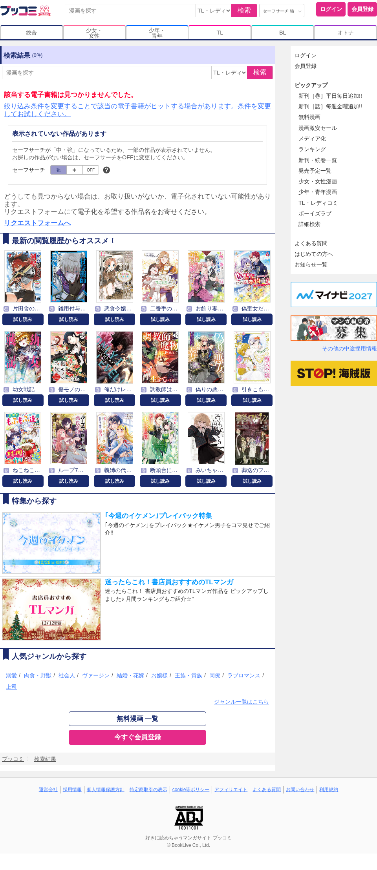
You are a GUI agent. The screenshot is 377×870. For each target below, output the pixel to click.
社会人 (67, 675)
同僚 (214, 675)
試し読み (22, 319)
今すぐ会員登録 (137, 737)
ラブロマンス (243, 675)
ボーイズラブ (314, 213)
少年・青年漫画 (317, 192)
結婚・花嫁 (130, 675)
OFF (91, 170)
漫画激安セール (317, 128)
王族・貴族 (188, 675)
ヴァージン (96, 675)
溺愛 (11, 675)
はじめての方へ (314, 254)
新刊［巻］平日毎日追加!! (330, 96)
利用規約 (328, 789)
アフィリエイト (230, 789)
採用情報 (72, 789)
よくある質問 (311, 243)
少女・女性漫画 (317, 181)
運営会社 (48, 789)
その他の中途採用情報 (349, 348)
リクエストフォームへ (37, 223)
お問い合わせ (300, 789)
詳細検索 (309, 224)
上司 (11, 687)
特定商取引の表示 (148, 789)
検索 (244, 10)
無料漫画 (309, 117)
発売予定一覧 (314, 171)
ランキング (312, 149)
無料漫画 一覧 (138, 718)
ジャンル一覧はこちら (241, 702)
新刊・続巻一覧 (317, 160)
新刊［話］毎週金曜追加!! (330, 106)
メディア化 (312, 138)
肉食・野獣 (37, 675)
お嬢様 (159, 675)
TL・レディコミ (318, 203)
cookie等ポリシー (191, 789)
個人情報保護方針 (105, 789)
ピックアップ (311, 85)
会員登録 (362, 9)
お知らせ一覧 (311, 264)
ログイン (331, 9)
